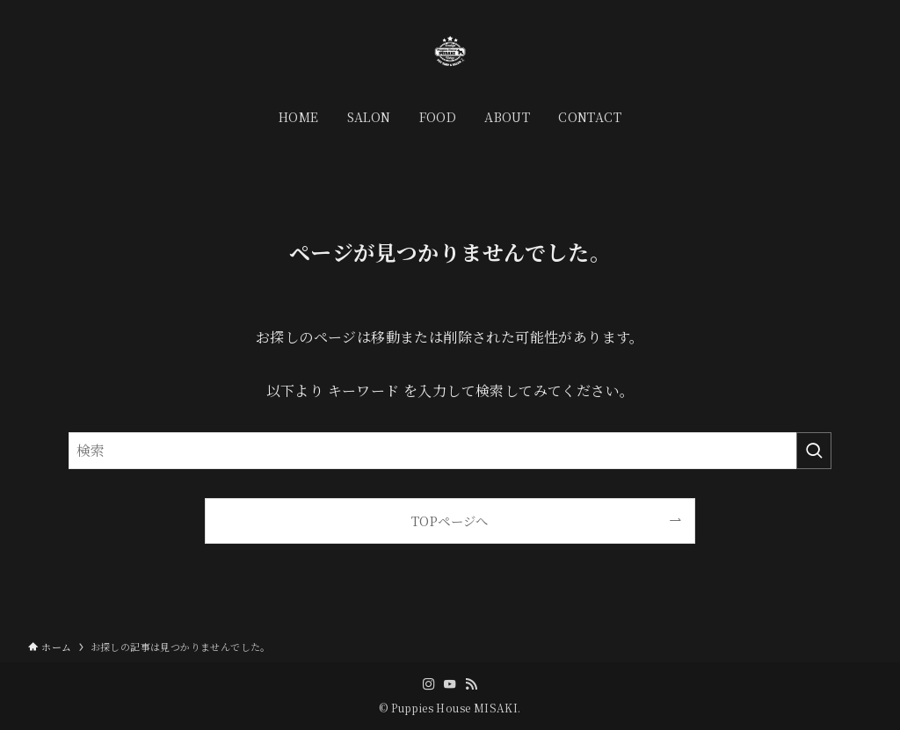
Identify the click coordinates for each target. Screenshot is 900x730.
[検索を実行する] (813, 450)
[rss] (471, 684)
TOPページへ (450, 520)
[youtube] (450, 684)
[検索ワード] (450, 450)
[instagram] (429, 684)
